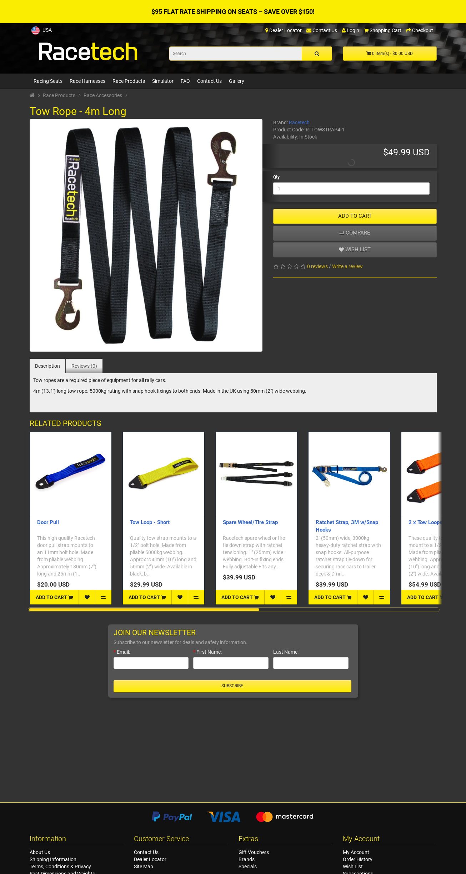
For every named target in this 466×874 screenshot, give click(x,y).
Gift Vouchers (254, 852)
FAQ (185, 81)
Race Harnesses (87, 81)
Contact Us (209, 81)
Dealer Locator (150, 859)
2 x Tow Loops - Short (434, 522)
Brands (247, 859)
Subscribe (232, 685)
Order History (357, 859)
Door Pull (48, 522)
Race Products (128, 81)
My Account (356, 852)
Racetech (299, 122)
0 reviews (317, 266)
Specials (248, 866)
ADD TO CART (355, 216)
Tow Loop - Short (150, 522)
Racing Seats (48, 81)
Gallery (236, 81)
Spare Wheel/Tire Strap (250, 522)
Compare (354, 233)
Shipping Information (53, 859)
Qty (276, 177)
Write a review (347, 266)
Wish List (353, 866)
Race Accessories (103, 95)
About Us (40, 852)
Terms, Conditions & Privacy (60, 866)
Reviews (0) (84, 366)
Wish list (355, 249)
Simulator (163, 81)
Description (47, 366)
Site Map (143, 866)
